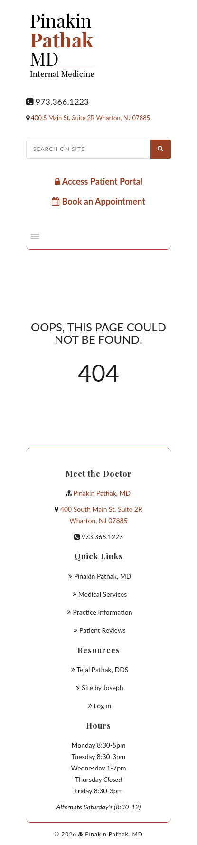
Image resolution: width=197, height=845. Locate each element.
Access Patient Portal (98, 181)
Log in (103, 706)
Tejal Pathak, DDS (103, 670)
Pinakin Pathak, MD (102, 493)
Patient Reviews (102, 630)
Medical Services (102, 594)
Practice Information (102, 612)
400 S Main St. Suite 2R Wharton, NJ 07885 (90, 118)
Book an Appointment (98, 201)
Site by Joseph (102, 688)
